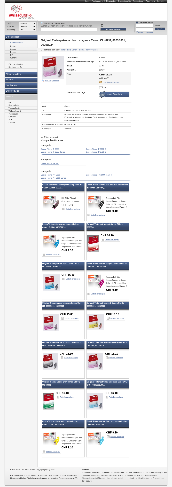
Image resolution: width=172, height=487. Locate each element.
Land (9, 23)
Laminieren (11, 85)
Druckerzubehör (13, 37)
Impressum (13, 114)
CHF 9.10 (67, 205)
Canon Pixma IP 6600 (50, 149)
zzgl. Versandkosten (111, 82)
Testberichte (138, 1)
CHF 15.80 (66, 314)
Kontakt (160, 1)
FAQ (10, 102)
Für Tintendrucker (16, 43)
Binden (9, 80)
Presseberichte (124, 1)
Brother (13, 46)
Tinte (63, 50)
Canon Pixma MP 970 (50, 163)
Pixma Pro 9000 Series (88, 50)
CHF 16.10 (107, 235)
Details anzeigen (73, 209)
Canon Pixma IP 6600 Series (53, 152)
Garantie (12, 117)
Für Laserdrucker (16, 64)
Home (86, 1)
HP (11, 55)
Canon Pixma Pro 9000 (50, 175)
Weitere (13, 58)
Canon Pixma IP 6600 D (96, 149)
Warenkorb (150, 1)
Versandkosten (15, 108)
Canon (13, 49)
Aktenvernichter (13, 74)
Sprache (10, 26)
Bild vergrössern (52, 81)
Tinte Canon (72, 50)
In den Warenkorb (114, 94)
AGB (10, 120)
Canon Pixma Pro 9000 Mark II (99, 175)
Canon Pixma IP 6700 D (96, 152)
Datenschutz (14, 105)
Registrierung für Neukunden (104, 1)
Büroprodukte (12, 91)
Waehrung (11, 30)
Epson (12, 52)
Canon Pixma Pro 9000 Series (53, 178)
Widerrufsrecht (15, 111)
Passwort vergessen (144, 32)
